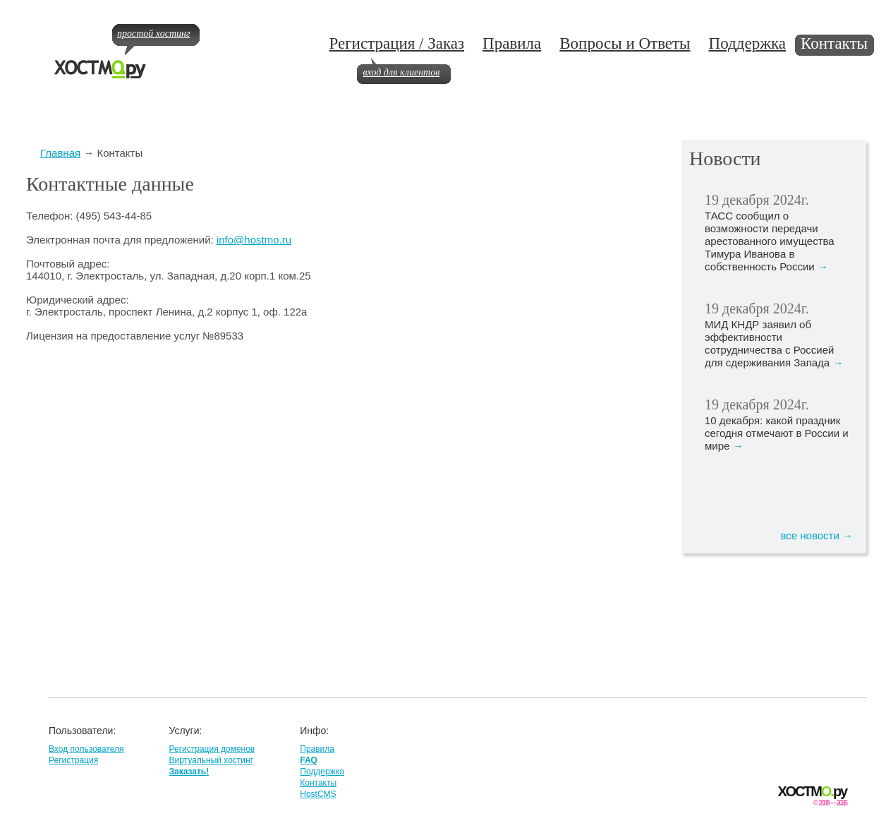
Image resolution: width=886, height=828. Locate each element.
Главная (60, 153)
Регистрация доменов (212, 749)
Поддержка (748, 43)
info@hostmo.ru (254, 240)
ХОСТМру (812, 792)
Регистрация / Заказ (396, 43)
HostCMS (318, 794)
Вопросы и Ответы (624, 43)
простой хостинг (153, 33)
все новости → (817, 535)
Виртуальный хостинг (211, 760)
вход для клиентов (401, 72)
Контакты (834, 43)
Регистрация (73, 760)
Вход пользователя (86, 749)
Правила (512, 43)
